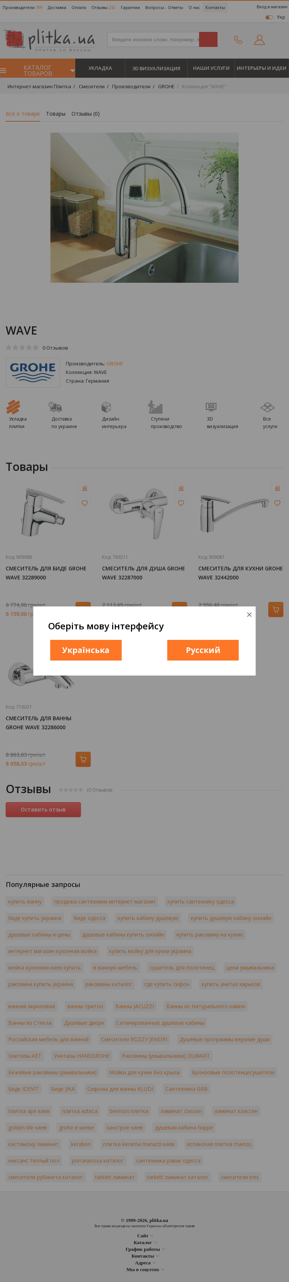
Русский (203, 650)
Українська (86, 650)
